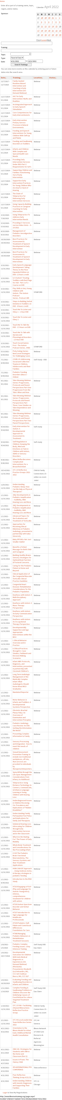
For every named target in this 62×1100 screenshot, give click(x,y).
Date (3, 77)
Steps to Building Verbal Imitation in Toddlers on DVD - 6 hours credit (22, 303)
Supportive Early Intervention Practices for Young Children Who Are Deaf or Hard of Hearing (22, 185)
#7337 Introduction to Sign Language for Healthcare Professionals (21, 916)
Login (5, 1092)
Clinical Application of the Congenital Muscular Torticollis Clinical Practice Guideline (22, 577)
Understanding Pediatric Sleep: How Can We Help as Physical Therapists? (22, 488)
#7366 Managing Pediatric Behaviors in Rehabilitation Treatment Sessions (21, 937)
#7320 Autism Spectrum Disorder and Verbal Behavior (22, 906)
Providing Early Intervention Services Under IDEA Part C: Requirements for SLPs (22, 163)
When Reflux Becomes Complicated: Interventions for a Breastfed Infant (22, 463)
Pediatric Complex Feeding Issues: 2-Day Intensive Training (21, 946)
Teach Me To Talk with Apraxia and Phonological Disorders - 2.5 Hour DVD (22, 336)
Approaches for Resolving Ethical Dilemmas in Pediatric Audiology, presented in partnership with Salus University (22, 530)
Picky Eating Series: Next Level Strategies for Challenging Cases (21, 353)
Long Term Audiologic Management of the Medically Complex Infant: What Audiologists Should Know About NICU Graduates (21, 681)
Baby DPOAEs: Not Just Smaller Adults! (22, 540)
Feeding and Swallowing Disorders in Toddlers (22, 142)
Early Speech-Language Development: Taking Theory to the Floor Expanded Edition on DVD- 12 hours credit (22, 270)
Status (52, 77)
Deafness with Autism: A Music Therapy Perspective (22, 605)
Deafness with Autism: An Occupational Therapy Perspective (21, 621)
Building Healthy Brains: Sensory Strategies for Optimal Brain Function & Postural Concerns (22, 559)
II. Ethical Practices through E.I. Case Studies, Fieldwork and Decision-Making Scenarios (22, 653)
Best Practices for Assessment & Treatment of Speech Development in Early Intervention (21, 244)
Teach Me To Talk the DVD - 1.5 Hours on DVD (21, 326)
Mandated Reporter (21, 692)
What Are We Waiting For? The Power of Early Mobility (22, 839)
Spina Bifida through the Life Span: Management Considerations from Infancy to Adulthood (22, 776)
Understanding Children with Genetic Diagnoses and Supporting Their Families (22, 1084)
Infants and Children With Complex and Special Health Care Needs (21, 152)
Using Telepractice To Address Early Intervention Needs (21, 217)
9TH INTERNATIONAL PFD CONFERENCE (22, 1068)
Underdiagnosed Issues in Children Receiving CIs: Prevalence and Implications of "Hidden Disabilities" (22, 805)
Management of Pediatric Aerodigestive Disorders (22, 233)
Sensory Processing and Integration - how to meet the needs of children (22, 745)
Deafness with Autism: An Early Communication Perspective (22, 613)
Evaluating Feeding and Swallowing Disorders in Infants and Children (22, 982)
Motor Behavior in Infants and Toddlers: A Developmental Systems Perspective (22, 703)
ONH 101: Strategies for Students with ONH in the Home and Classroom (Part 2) (22, 1052)
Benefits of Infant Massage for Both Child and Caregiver (22, 549)
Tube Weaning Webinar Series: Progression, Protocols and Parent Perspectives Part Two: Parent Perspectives (22, 418)
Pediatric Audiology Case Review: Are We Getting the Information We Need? (22, 727)
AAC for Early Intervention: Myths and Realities (22, 98)
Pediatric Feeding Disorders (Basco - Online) (20, 374)
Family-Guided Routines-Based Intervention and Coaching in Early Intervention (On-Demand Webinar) (20, 87)
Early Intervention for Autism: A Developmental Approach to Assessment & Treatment (21, 432)
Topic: (3, 54)
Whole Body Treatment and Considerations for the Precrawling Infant (22, 847)
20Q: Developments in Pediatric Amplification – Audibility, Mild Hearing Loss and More (22, 498)
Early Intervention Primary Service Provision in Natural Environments (20, 124)
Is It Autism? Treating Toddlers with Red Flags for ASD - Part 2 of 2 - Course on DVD (22, 281)
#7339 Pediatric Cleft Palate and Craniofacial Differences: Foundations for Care (22, 926)
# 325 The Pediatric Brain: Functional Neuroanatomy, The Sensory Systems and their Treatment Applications (21, 859)
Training (17, 77)
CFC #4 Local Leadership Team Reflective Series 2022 (22, 1022)
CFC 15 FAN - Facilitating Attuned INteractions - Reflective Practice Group (22, 1009)
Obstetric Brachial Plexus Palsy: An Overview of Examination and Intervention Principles (22, 715)
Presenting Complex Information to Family (21, 735)
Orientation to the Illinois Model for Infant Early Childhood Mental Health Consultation (22, 1031)
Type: (3, 58)
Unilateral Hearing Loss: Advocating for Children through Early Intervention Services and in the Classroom (22, 829)
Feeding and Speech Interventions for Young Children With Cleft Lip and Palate (22, 134)
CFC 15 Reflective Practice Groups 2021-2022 (21, 472)
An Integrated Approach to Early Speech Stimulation (22, 106)
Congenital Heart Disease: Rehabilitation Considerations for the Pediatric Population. (22, 588)
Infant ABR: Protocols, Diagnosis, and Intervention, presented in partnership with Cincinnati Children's (22, 666)
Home (2, 1)
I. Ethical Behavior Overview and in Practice (20, 642)
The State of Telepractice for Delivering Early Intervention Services (21, 197)
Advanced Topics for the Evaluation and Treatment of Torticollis (22, 518)
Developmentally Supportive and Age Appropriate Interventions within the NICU (22, 632)
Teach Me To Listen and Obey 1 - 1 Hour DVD (22, 310)
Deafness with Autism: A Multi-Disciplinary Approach (22, 597)
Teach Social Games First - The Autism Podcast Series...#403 (21, 345)
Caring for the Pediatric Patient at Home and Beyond (22, 568)
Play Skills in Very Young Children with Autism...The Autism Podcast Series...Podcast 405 (22, 293)
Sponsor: (4, 13)
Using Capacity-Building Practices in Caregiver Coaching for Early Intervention (22, 207)
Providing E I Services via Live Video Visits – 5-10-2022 (22, 225)
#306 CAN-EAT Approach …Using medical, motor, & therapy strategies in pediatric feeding (22, 872)
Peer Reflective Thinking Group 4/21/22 (22, 1076)
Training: (4, 47)
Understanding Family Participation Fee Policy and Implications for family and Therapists (22, 817)
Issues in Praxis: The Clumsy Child (21, 1060)
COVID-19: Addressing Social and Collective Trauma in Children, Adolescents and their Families (21, 364)
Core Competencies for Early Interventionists (22, 113)
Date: (3, 61)
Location (38, 77)
